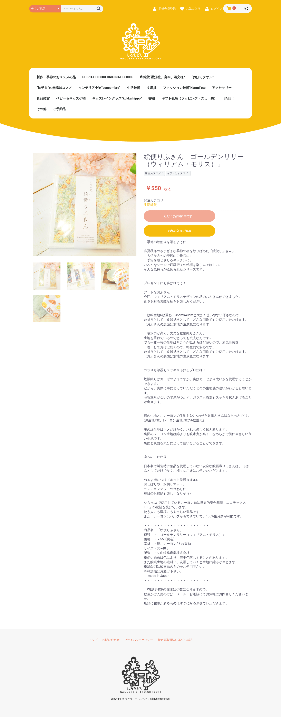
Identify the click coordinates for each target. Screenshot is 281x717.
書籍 (151, 98)
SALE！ (229, 98)
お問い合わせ (110, 639)
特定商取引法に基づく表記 (175, 639)
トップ (93, 639)
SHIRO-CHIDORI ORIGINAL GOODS (107, 77)
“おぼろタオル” (203, 77)
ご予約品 (59, 109)
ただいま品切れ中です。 (179, 216)
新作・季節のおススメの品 (56, 77)
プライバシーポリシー (138, 639)
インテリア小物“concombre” (99, 88)
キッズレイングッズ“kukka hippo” (117, 98)
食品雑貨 (43, 98)
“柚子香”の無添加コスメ (54, 88)
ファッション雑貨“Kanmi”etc (184, 88)
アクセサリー (222, 88)
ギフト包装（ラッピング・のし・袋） (189, 98)
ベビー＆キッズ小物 (71, 98)
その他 (41, 109)
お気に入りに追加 (179, 230)
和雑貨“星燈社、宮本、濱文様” (162, 77)
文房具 (151, 88)
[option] (84, 204)
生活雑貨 (133, 88)
